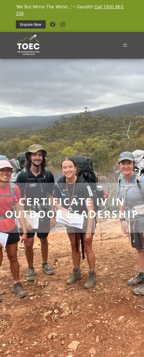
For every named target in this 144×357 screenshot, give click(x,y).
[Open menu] (125, 45)
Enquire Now (31, 24)
